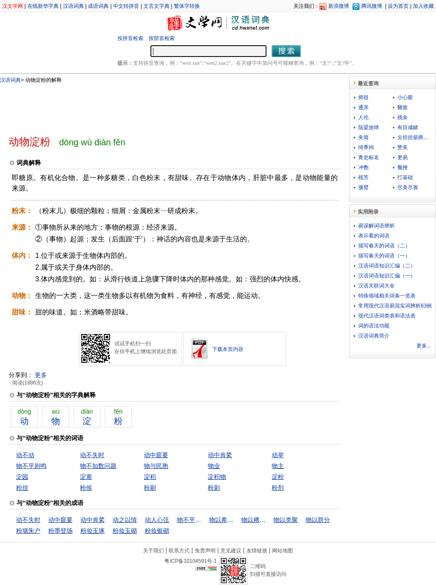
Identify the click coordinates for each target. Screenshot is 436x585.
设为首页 (398, 6)
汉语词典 (73, 6)
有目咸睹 (407, 127)
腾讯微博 (371, 6)
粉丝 (22, 487)
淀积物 (217, 476)
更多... (423, 346)
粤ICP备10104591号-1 (190, 561)
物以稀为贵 (256, 519)
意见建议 (230, 551)
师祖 (363, 97)
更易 (402, 157)
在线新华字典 (43, 6)
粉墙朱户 (28, 530)
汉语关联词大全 (376, 286)
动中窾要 (156, 454)
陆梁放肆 (368, 127)
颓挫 (402, 167)
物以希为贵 (224, 519)
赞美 (402, 147)
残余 (402, 117)
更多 (41, 374)
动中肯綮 (220, 454)
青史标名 (368, 157)
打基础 (405, 177)
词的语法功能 (373, 326)
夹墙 (363, 137)
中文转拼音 (126, 6)
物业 (214, 465)
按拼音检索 (130, 38)
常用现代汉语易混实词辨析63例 (395, 306)
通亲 (363, 107)
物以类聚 (285, 519)
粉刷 (150, 487)
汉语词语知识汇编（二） (387, 266)
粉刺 (214, 487)
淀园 (22, 476)
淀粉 (278, 476)
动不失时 (92, 454)
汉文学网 (12, 6)
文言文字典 (156, 6)
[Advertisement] (160, 105)
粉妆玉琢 (92, 530)
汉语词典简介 (373, 336)
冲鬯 (363, 167)
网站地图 (282, 551)
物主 (278, 465)
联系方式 (179, 551)
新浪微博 (338, 6)
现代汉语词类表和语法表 (387, 316)
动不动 (25, 454)
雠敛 (402, 107)
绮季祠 (366, 147)
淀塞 (86, 476)
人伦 (363, 117)
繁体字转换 (187, 6)
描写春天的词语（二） (384, 246)
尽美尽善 (407, 187)
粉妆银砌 (157, 530)
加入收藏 (423, 6)
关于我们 (153, 551)
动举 (278, 454)
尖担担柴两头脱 (415, 137)
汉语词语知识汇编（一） (387, 276)
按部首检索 (162, 38)
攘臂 (363, 187)
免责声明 (205, 551)
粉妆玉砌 (125, 530)
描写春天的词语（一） (384, 256)
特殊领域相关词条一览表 (387, 296)
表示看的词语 (373, 236)
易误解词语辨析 (376, 226)
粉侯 (86, 487)
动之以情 (125, 519)
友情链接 (256, 551)
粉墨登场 (60, 530)
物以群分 (318, 519)
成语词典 (98, 6)
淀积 (150, 476)
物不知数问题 (98, 465)
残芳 (363, 177)
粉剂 (278, 487)
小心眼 (405, 97)
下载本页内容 (227, 349)
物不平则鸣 (31, 465)
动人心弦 (157, 519)
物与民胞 (156, 465)
